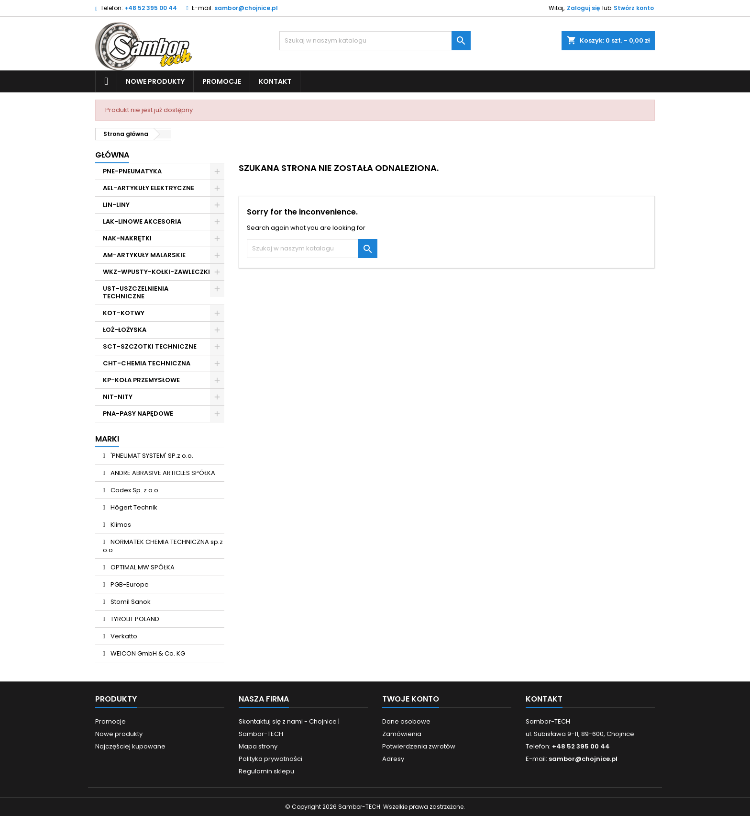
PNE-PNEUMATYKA (132, 171)
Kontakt (275, 81)
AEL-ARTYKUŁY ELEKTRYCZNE (148, 188)
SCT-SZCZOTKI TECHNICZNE (150, 346)
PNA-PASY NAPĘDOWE (138, 413)
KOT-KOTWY (123, 312)
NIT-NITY (117, 396)
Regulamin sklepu (266, 771)
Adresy (393, 758)
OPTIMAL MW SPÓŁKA (142, 567)
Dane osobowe (406, 721)
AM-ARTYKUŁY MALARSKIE (144, 255)
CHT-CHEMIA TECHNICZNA (146, 363)
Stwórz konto (634, 8)
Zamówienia (401, 733)
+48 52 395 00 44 (150, 8)
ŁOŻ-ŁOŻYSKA (124, 329)
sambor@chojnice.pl (246, 8)
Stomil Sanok (130, 601)
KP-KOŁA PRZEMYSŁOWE (141, 380)
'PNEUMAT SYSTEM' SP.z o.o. (151, 455)
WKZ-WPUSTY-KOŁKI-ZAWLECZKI (156, 271)
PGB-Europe (129, 584)
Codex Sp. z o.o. (134, 490)
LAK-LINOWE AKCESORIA (142, 221)
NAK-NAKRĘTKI (127, 238)
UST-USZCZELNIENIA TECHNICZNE (135, 292)
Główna (112, 154)
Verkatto (123, 636)
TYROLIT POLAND (134, 618)
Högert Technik (133, 507)
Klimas (120, 524)
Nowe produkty (155, 81)
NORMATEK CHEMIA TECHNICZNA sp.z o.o (163, 546)
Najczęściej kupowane (130, 746)
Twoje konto (410, 698)
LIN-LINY (116, 204)
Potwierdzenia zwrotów (418, 746)
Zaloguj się (583, 8)
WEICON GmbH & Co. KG (147, 653)
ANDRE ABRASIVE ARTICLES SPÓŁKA (162, 472)
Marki (107, 438)
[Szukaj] (375, 40)
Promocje (221, 81)
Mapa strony (258, 746)
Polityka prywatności (270, 758)
